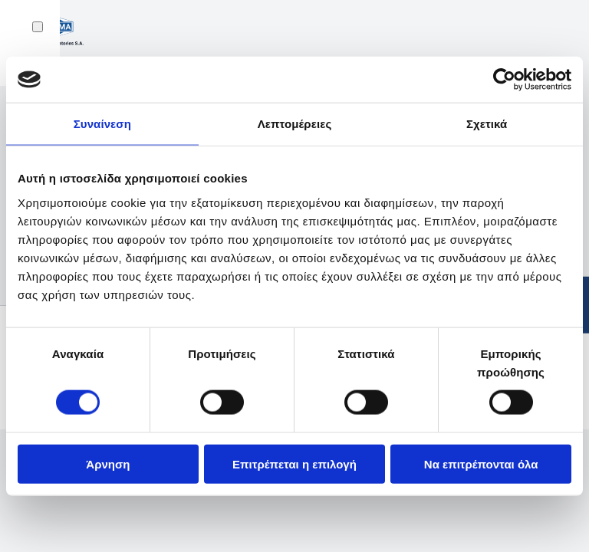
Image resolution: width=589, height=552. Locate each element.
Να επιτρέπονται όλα (481, 463)
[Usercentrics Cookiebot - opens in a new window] (504, 79)
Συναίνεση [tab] (102, 123)
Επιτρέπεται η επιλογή (294, 463)
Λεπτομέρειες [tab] (295, 123)
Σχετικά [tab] (486, 123)
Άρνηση (108, 463)
